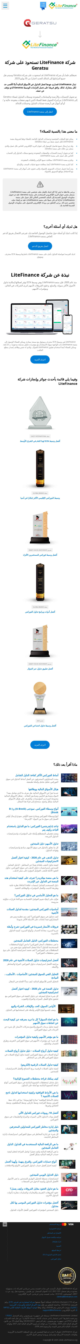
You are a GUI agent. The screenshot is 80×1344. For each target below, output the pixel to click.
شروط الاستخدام (55, 1224)
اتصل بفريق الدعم (40, 246)
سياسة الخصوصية (55, 1228)
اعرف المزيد (40, 359)
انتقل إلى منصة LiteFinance (40, 111)
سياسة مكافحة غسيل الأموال (51, 1237)
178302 (8, 1315)
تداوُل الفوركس (56, 1259)
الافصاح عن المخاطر (54, 1233)
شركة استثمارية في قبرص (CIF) (22, 1302)
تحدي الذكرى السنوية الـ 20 (52, 1254)
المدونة (58, 1246)
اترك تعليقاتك (56, 1241)
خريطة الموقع (56, 1250)
